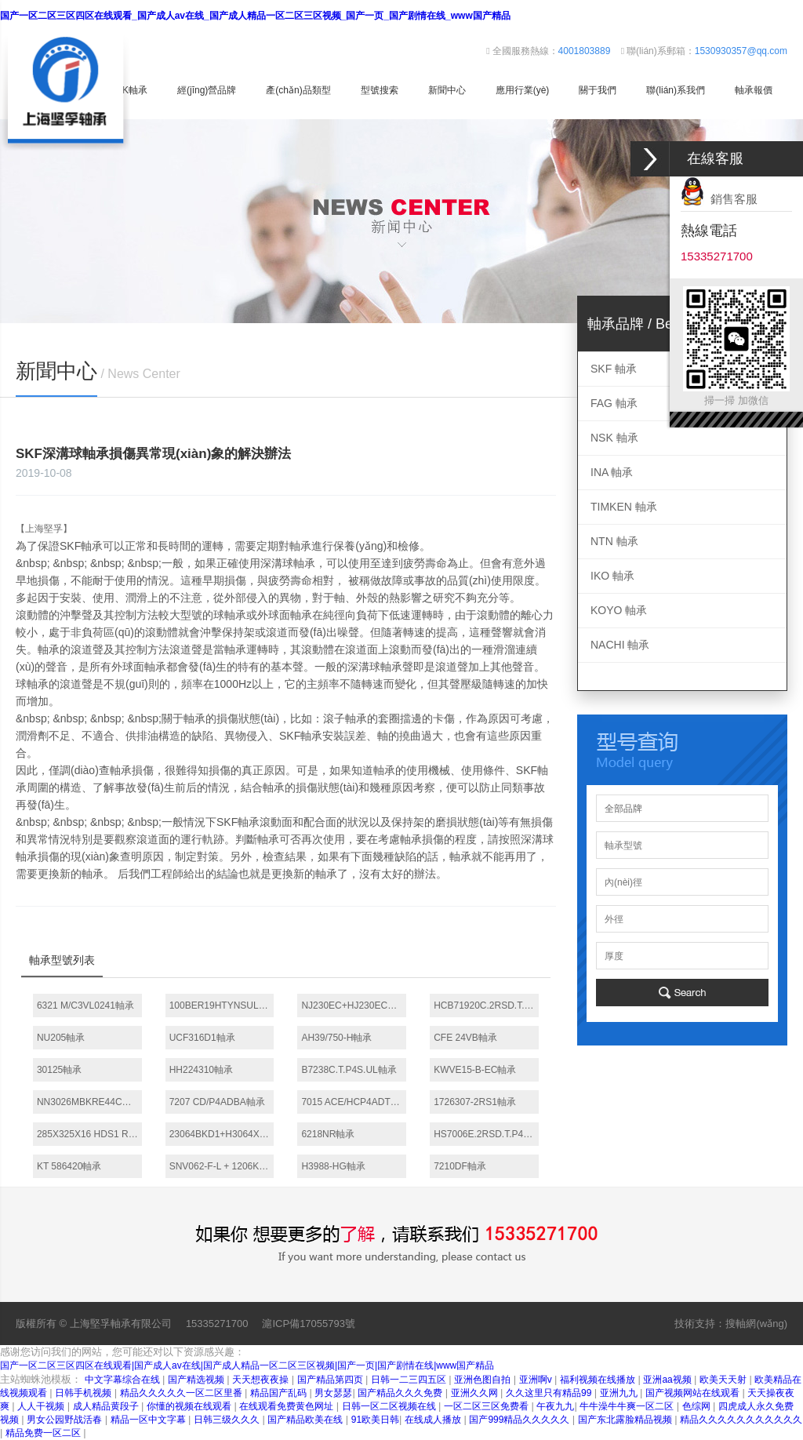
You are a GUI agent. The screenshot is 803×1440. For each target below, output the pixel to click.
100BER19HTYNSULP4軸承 (221, 1005)
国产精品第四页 (331, 1379)
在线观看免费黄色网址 (287, 1406)
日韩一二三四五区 (410, 1379)
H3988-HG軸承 (333, 1166)
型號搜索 (379, 90)
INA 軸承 (611, 472)
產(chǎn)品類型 (298, 90)
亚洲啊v (536, 1379)
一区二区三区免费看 (487, 1406)
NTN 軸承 (614, 541)
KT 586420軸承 (69, 1166)
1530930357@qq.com (741, 50)
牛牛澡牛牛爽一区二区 (628, 1406)
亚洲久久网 (475, 1392)
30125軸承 (59, 1069)
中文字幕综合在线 (123, 1379)
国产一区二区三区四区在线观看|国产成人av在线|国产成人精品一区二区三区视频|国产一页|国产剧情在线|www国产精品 (247, 1365)
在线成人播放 (434, 1419)
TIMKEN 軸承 (623, 506)
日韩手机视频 (84, 1392)
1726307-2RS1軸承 (475, 1101)
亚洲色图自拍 (483, 1379)
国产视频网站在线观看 (693, 1392)
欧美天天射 (724, 1379)
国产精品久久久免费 (401, 1392)
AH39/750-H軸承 (336, 1037)
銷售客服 (719, 198)
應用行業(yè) (523, 90)
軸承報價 (753, 90)
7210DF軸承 (460, 1166)
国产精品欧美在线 (306, 1419)
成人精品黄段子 (107, 1406)
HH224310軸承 (201, 1069)
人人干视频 (42, 1406)
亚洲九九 (620, 1392)
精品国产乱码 (279, 1392)
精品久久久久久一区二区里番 (182, 1392)
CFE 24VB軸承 (465, 1037)
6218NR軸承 (327, 1134)
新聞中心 (447, 90)
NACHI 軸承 (619, 644)
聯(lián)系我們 (675, 90)
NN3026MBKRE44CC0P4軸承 (89, 1101)
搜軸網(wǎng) (756, 1323)
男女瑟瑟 (333, 1392)
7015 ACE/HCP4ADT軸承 (353, 1101)
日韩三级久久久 (228, 1419)
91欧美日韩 (375, 1419)
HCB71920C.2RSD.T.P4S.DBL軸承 (486, 1005)
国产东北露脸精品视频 (626, 1419)
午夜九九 (555, 1406)
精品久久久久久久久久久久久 (741, 1419)
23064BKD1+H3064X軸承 (221, 1134)
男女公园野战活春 (65, 1419)
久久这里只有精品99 (550, 1392)
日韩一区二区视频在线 (390, 1406)
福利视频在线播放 (599, 1379)
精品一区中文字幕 (149, 1419)
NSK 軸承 (614, 437)
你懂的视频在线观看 (190, 1406)
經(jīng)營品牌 (206, 90)
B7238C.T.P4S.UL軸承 (348, 1069)
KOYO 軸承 (618, 610)
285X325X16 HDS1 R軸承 (89, 1134)
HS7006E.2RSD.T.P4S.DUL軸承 (486, 1134)
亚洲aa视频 (668, 1379)
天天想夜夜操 (261, 1379)
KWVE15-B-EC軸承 (475, 1069)
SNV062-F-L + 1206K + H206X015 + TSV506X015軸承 (221, 1166)
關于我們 (597, 90)
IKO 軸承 (612, 575)
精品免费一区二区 (44, 1432)
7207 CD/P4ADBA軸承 (217, 1101)
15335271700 (217, 1323)
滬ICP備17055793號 (308, 1323)
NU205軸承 (61, 1037)
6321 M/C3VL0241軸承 (85, 1005)
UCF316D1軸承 (202, 1037)
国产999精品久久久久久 (520, 1419)
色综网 (697, 1406)
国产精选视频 (197, 1379)
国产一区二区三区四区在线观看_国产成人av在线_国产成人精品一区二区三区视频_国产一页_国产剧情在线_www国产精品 (255, 15)
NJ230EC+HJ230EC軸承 (353, 1005)
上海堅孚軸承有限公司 (121, 1323)
